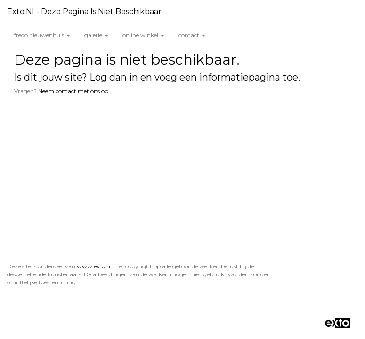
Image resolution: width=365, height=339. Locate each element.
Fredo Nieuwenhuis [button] (42, 35)
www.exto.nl (94, 136)
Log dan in (113, 77)
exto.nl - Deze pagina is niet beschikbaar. (85, 11)
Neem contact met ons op (73, 91)
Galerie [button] (96, 35)
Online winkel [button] (143, 35)
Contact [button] (191, 35)
